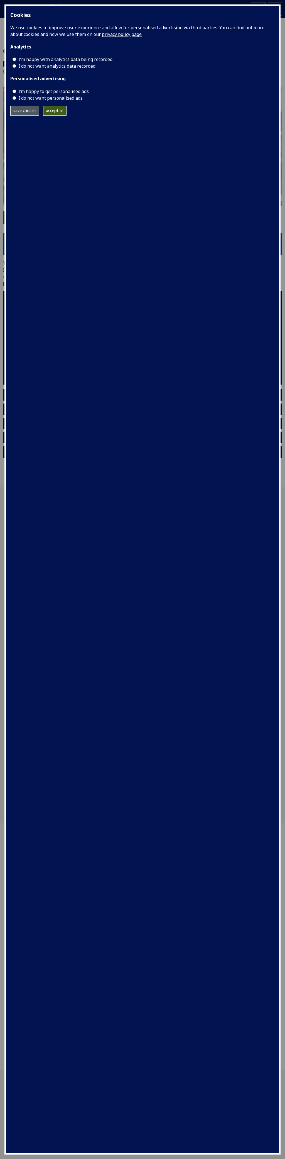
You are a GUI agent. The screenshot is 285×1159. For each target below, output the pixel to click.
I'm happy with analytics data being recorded (65, 59)
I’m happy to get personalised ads (53, 91)
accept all (54, 110)
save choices (24, 110)
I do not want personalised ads (50, 98)
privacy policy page (122, 34)
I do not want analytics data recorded (56, 66)
